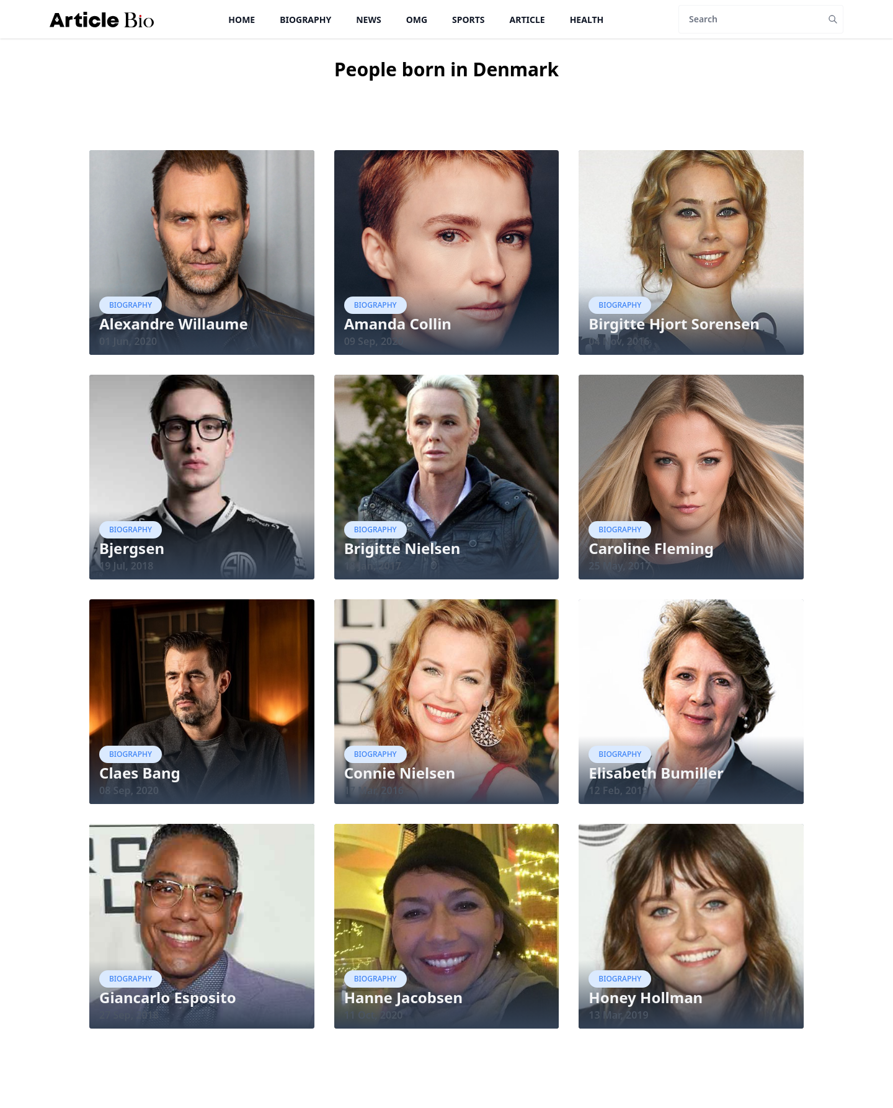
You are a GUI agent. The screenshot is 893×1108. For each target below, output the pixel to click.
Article (527, 19)
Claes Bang (139, 772)
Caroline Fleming (651, 548)
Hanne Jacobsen (403, 997)
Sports (468, 19)
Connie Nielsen (400, 772)
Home (241, 19)
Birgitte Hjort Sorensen (674, 323)
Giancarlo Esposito (167, 997)
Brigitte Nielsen (402, 548)
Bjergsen (131, 548)
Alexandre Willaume (173, 323)
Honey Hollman (646, 997)
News (368, 19)
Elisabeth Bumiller (656, 772)
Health (587, 19)
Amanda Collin (397, 323)
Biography (305, 19)
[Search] (750, 19)
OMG (416, 19)
